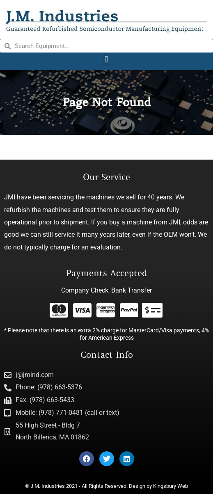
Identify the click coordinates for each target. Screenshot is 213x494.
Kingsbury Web (170, 486)
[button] (106, 59)
